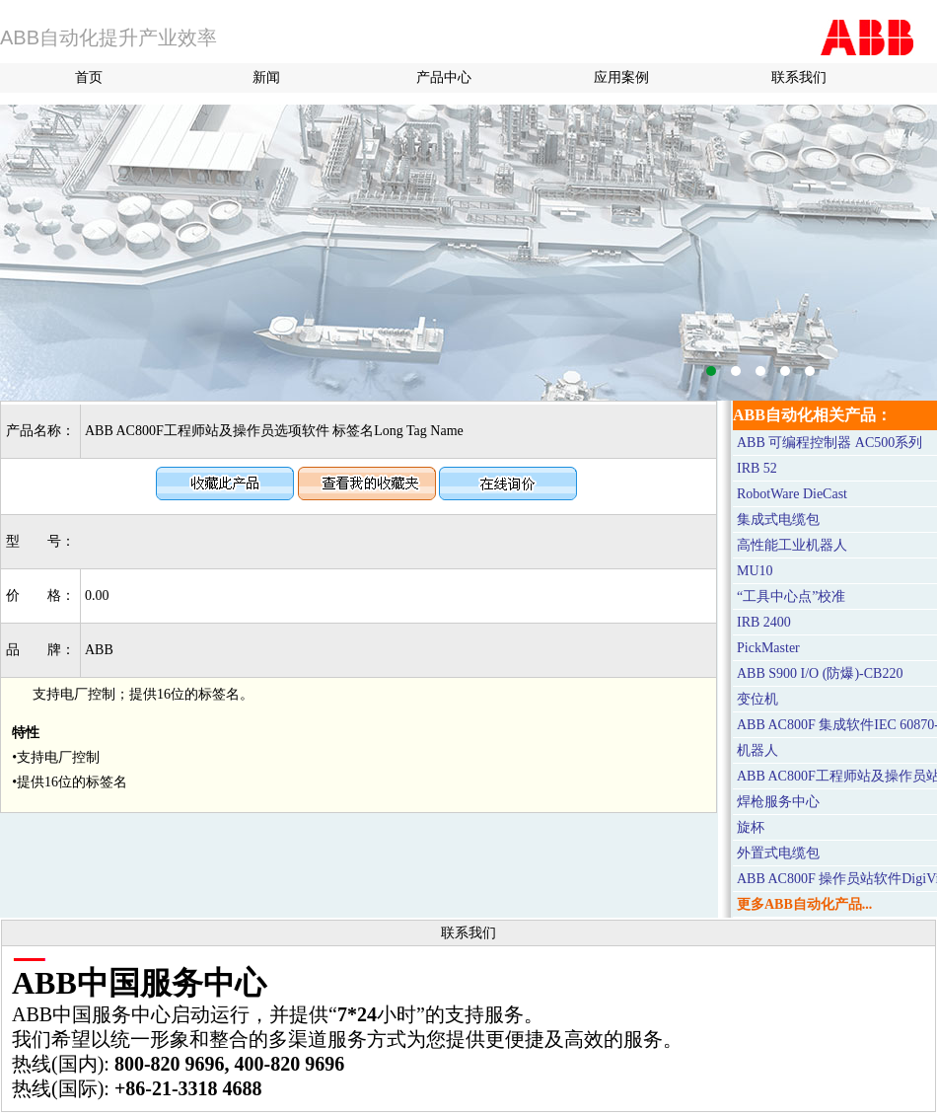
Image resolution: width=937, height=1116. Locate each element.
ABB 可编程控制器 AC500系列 (829, 442)
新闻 (266, 77)
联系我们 (799, 77)
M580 (468, 253)
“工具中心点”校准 (791, 596)
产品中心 (443, 77)
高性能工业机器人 (792, 545)
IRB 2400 (764, 622)
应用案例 (621, 77)
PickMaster (768, 647)
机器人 (757, 750)
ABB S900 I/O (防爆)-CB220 (819, 673)
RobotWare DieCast (792, 493)
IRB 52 (757, 468)
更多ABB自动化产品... (804, 904)
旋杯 (750, 827)
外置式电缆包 (778, 853)
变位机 (757, 699)
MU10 (755, 570)
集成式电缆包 (778, 519)
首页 (89, 77)
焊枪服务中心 (778, 801)
